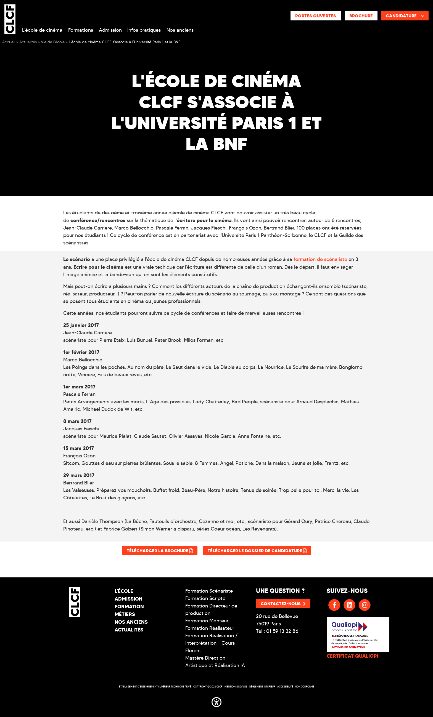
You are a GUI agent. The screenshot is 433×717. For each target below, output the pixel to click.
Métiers (125, 614)
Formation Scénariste (209, 591)
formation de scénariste (320, 259)
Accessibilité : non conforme (295, 686)
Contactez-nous (283, 603)
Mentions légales (236, 686)
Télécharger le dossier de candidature (257, 550)
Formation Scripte (205, 598)
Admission (110, 30)
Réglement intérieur (262, 686)
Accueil (8, 42)
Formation (129, 606)
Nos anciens (180, 30)
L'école (124, 591)
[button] (216, 701)
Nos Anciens (131, 622)
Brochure (361, 15)
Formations (80, 30)
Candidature (405, 15)
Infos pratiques (144, 30)
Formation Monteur (206, 621)
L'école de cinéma (42, 30)
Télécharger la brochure (160, 550)
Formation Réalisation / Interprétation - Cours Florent (211, 643)
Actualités (129, 630)
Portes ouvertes (315, 15)
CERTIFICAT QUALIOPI (352, 656)
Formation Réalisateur (209, 628)
